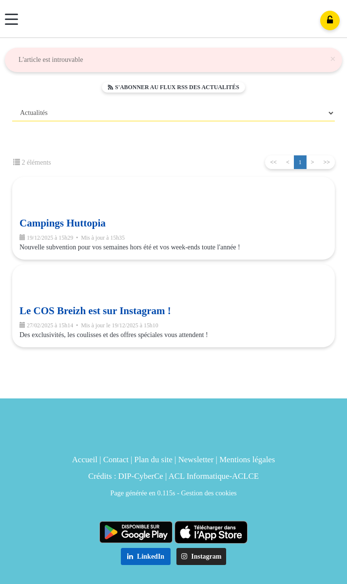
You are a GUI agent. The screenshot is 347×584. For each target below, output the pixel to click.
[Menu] (11, 19)
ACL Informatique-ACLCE (214, 476)
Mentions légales (247, 459)
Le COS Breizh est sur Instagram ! (95, 311)
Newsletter (196, 459)
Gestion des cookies (209, 493)
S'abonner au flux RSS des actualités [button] (173, 87)
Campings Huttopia (62, 223)
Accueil (84, 459)
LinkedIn (146, 556)
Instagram (201, 556)
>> (326, 162)
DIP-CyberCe (140, 476)
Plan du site (154, 459)
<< (273, 162)
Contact (116, 459)
